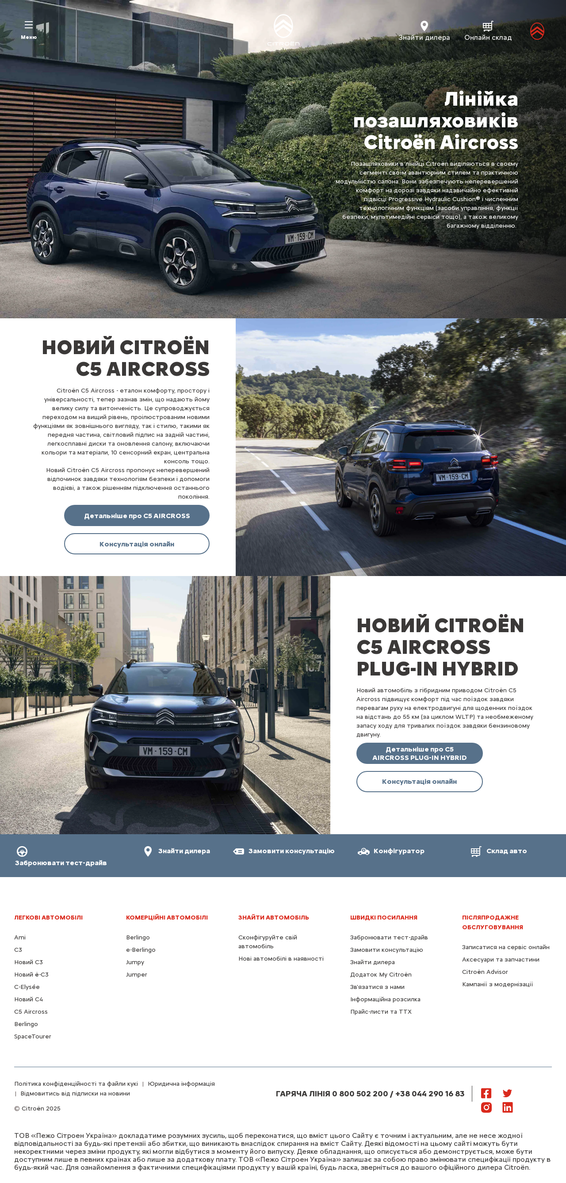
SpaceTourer (32, 1036)
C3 (18, 950)
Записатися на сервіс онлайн (506, 947)
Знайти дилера (372, 962)
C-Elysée (27, 987)
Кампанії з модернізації (497, 984)
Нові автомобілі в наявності (281, 958)
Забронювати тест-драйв (389, 937)
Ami (20, 937)
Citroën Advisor (485, 972)
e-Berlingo (141, 950)
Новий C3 (28, 962)
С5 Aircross (31, 1011)
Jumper (136, 974)
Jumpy (135, 962)
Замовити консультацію (386, 950)
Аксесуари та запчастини (500, 959)
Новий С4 (28, 999)
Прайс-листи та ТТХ (381, 1011)
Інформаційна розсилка (385, 999)
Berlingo (26, 1024)
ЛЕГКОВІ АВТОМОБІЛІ (48, 917)
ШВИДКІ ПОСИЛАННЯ (383, 917)
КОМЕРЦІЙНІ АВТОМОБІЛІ (167, 917)
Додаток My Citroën (381, 974)
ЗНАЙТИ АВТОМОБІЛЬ (273, 917)
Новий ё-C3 (31, 974)
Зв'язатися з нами (377, 987)
